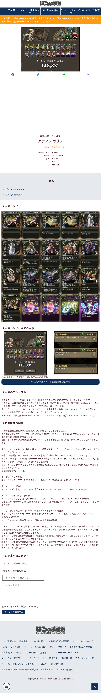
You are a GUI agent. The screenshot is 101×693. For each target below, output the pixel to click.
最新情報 (23, 641)
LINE (63, 74)
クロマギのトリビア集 (23, 663)
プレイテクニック (58, 646)
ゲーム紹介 (32, 652)
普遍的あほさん (58, 147)
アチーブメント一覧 (84, 658)
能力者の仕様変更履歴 (59, 641)
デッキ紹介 (50, 10)
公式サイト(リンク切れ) (52, 663)
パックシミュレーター (35, 658)
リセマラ (19, 652)
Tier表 (10, 10)
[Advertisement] (50, 102)
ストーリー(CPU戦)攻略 (35, 646)
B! (88, 74)
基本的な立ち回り (14, 194)
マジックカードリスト (11, 658)
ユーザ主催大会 (30, 11)
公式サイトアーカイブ (83, 641)
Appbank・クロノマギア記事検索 (57, 669)
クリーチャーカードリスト (66, 652)
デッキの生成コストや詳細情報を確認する (50, 381)
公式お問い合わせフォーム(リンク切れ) (19, 669)
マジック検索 (91, 10)
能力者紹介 (6, 652)
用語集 (43, 652)
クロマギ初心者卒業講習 (80, 646)
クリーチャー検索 (71, 11)
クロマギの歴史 (38, 641)
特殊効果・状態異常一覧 (60, 658)
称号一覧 (5, 663)
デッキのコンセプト (15, 189)
